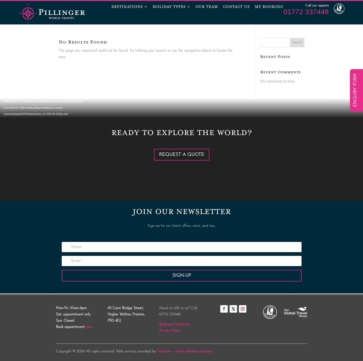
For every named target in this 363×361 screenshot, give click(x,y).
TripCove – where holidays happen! (184, 351)
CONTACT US (236, 7)
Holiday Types (169, 7)
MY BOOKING (269, 7)
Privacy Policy (170, 331)
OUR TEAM (206, 7)
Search (297, 42)
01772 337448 (306, 12)
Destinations (127, 7)
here (89, 327)
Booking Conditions (174, 324)
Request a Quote (181, 154)
